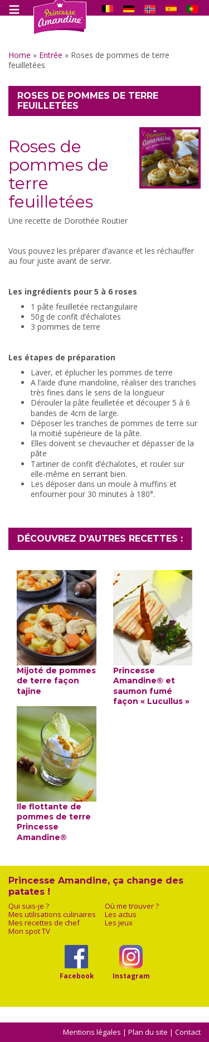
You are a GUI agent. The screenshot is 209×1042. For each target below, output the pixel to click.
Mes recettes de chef (44, 923)
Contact (188, 1032)
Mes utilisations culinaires (52, 914)
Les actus (121, 914)
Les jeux (119, 923)
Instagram (131, 975)
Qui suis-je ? (28, 906)
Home (19, 55)
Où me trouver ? (132, 906)
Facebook (77, 975)
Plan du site (148, 1032)
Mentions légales (92, 1032)
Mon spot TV (29, 931)
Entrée (50, 55)
